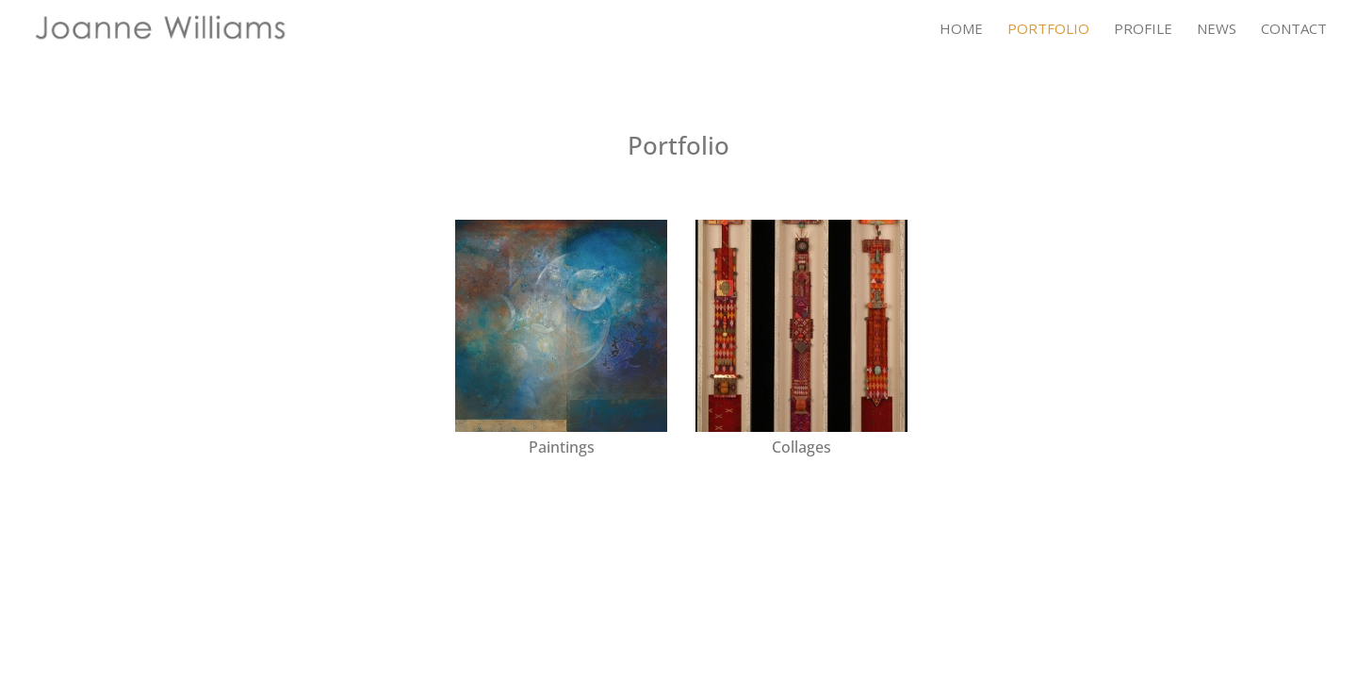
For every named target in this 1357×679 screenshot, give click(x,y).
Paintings (562, 447)
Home (961, 30)
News (1216, 30)
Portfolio (1048, 30)
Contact (1294, 30)
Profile (1143, 30)
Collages (801, 447)
